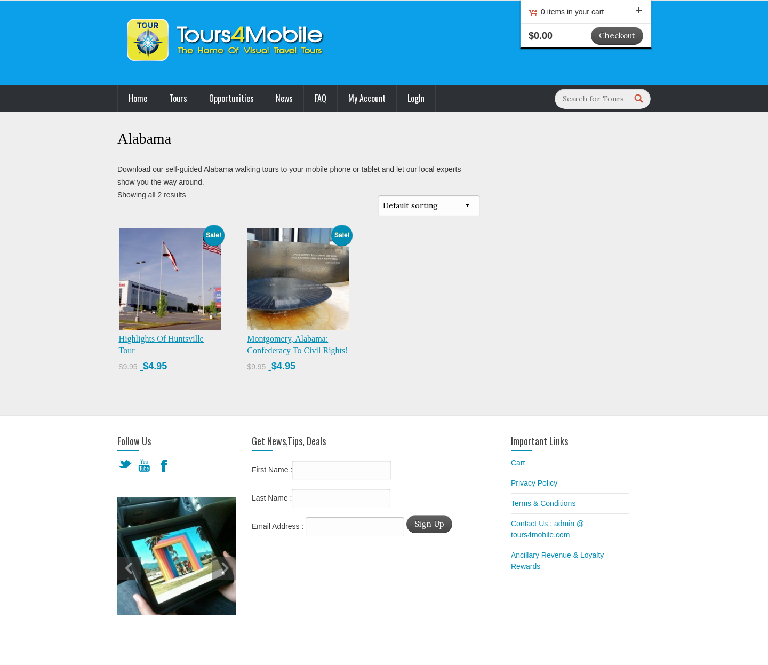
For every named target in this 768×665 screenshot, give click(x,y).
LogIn (416, 98)
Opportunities (231, 98)
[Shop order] (429, 205)
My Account (367, 98)
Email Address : (277, 526)
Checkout (617, 35)
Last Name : (321, 498)
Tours (178, 98)
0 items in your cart (592, 11)
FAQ (320, 98)
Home (138, 98)
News (284, 98)
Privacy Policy (534, 483)
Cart (518, 462)
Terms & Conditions (543, 503)
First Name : (321, 470)
